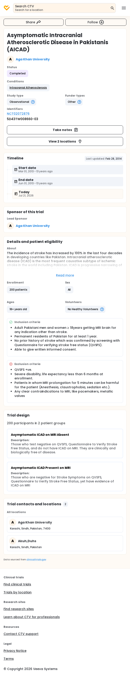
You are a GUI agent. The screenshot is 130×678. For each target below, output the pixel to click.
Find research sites (19, 609)
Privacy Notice (15, 650)
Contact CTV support (21, 634)
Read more (65, 275)
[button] (28, 87)
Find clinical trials (17, 584)
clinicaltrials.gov (36, 559)
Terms (9, 658)
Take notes (65, 130)
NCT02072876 (18, 114)
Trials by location (18, 592)
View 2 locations (65, 141)
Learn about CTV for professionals (32, 617)
